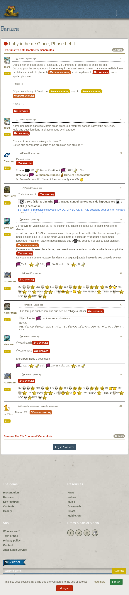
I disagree (64, 588)
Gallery (7, 511)
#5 (121, 219)
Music (71, 501)
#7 (121, 305)
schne (7, 67)
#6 (121, 273)
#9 (121, 374)
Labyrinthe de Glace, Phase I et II (39, 43)
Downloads (75, 506)
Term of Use (10, 535)
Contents (8, 506)
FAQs (71, 492)
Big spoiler (101, 72)
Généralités (47, 50)
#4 (121, 188)
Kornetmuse (10, 313)
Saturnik (9, 161)
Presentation (11, 492)
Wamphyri (9, 228)
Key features (11, 501)
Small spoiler (59, 91)
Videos (72, 497)
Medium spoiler (59, 72)
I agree (116, 581)
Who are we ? (11, 531)
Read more (99, 581)
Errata (71, 511)
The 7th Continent (27, 50)
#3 (121, 153)
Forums (10, 50)
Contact (8, 545)
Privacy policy (12, 540)
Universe (8, 497)
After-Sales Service (15, 549)
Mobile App (75, 515)
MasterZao (10, 196)
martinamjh (10, 281)
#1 (121, 58)
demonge (8, 414)
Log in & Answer (64, 447)
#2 (121, 120)
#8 (121, 336)
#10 (120, 406)
